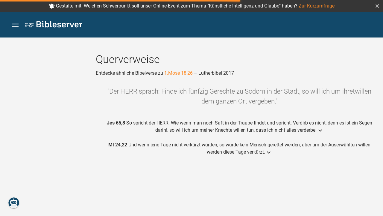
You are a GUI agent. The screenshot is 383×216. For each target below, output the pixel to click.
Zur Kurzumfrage (317, 6)
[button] (377, 6)
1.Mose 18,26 (178, 73)
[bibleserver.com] (53, 25)
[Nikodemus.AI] (13, 202)
